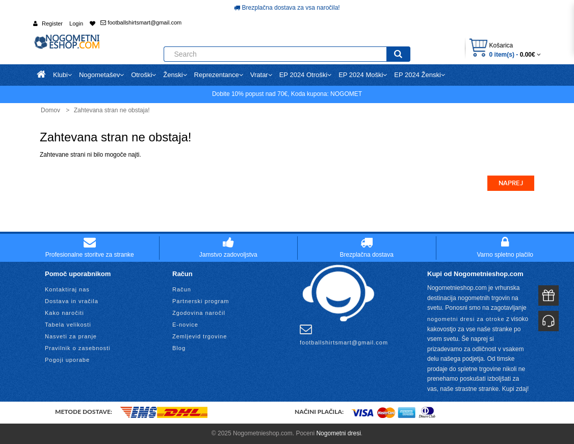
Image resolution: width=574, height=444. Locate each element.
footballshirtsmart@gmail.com (140, 22)
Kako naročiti (64, 313)
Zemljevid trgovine (199, 336)
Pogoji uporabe (67, 360)
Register (52, 23)
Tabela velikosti (68, 325)
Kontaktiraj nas (67, 289)
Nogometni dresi (338, 433)
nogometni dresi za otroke (466, 319)
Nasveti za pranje (71, 336)
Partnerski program (200, 301)
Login (76, 23)
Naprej (511, 183)
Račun (181, 289)
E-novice (185, 325)
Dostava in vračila (71, 301)
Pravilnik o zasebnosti (77, 348)
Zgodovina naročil (198, 313)
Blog (179, 348)
